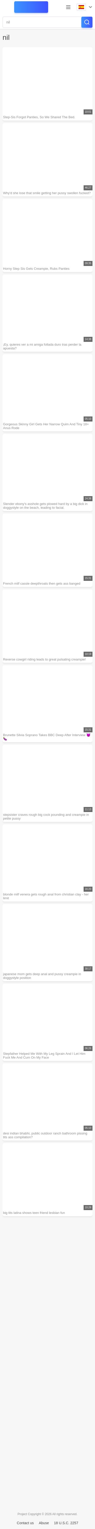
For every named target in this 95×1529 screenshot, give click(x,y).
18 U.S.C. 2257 (66, 1523)
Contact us (25, 1523)
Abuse (44, 1523)
